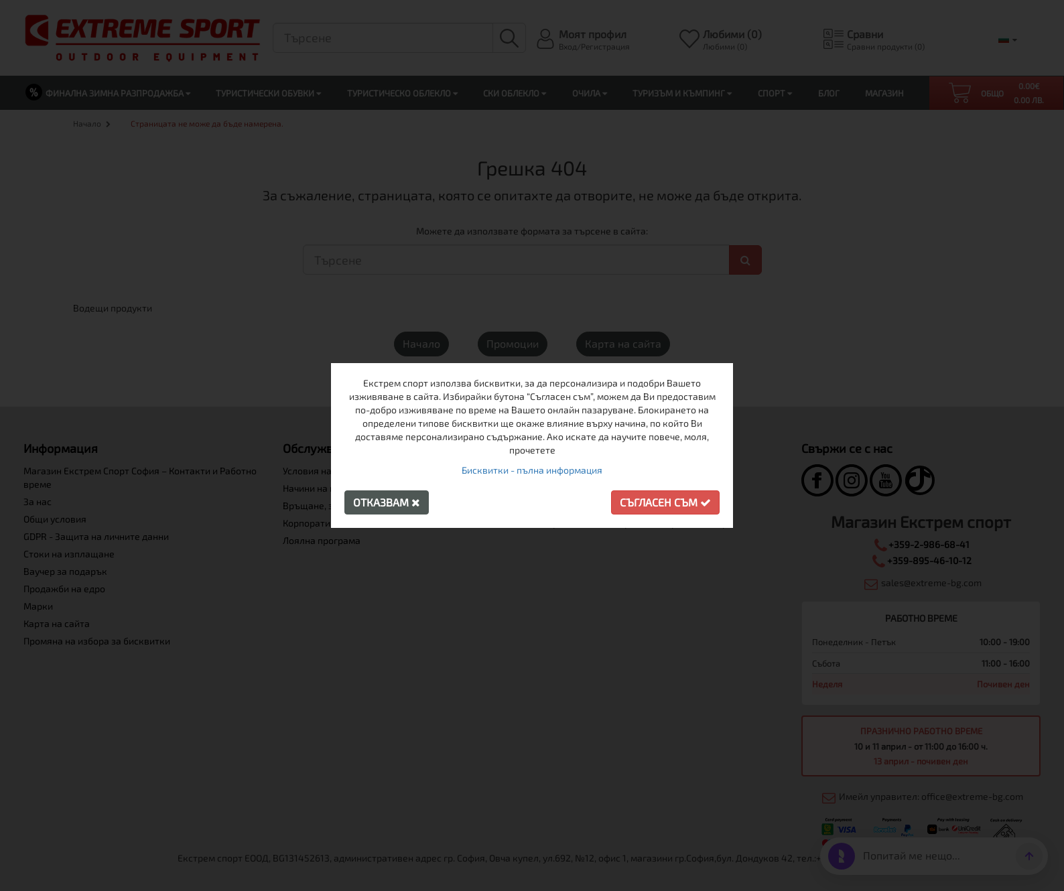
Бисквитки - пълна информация (532, 470)
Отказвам (386, 502)
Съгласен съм (665, 502)
